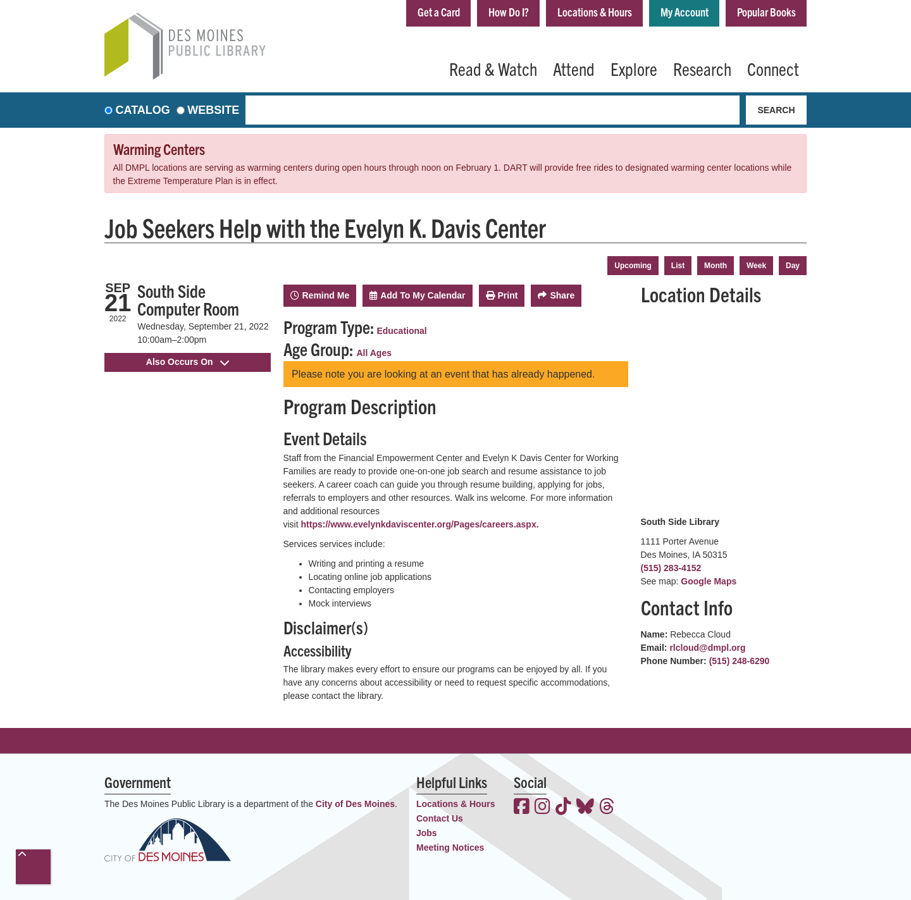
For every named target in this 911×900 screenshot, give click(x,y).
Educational (401, 331)
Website (213, 110)
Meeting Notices (450, 847)
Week (756, 265)
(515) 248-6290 (739, 661)
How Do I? (508, 11)
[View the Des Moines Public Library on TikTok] (563, 808)
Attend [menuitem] (574, 68)
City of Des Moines (355, 804)
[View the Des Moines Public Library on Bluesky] (585, 808)
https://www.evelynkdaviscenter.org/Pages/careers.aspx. (420, 524)
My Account (684, 11)
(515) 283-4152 (671, 568)
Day (793, 265)
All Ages (374, 353)
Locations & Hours (594, 11)
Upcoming (633, 265)
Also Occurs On (187, 362)
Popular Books (766, 11)
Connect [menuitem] (773, 68)
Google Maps (708, 581)
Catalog (143, 110)
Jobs (426, 833)
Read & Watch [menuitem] (493, 68)
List (678, 265)
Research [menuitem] (702, 68)
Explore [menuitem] (633, 68)
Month (715, 265)
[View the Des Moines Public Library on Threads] (607, 808)
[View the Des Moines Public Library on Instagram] (542, 808)
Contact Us (439, 818)
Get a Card (439, 11)
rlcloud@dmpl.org (707, 648)
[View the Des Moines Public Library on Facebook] (522, 808)
